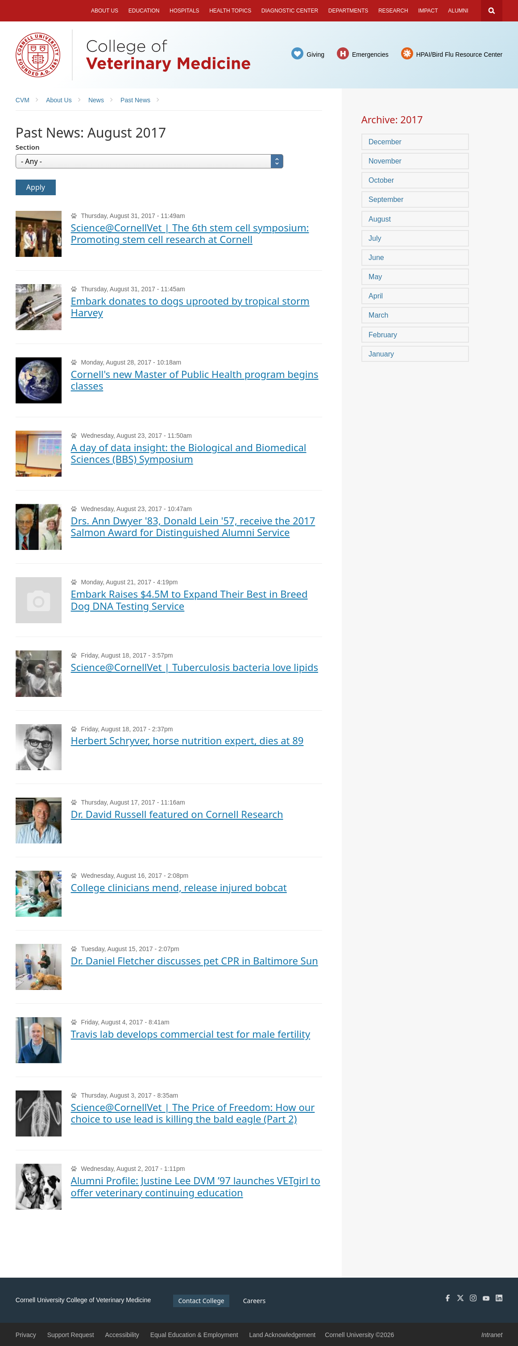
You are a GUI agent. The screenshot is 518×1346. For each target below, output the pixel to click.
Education (144, 11)
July (375, 238)
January (381, 354)
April (376, 296)
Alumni (458, 11)
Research (393, 11)
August (380, 219)
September (386, 199)
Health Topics (230, 11)
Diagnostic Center (289, 11)
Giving (315, 54)
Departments (348, 11)
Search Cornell (491, 10)
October (381, 180)
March (378, 315)
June (376, 257)
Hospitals (184, 11)
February (383, 335)
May (375, 277)
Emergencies (370, 54)
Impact (428, 11)
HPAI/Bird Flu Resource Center (459, 54)
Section (28, 147)
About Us (104, 11)
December (385, 142)
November (385, 161)
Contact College (201, 1300)
